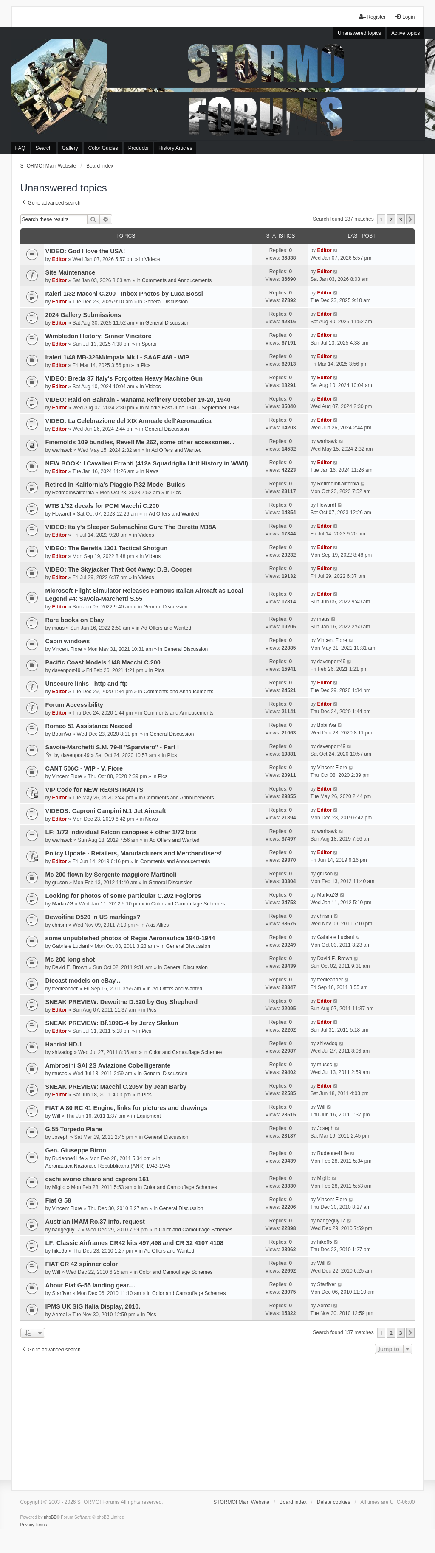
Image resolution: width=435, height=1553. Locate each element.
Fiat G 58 (58, 1200)
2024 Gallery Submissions (83, 314)
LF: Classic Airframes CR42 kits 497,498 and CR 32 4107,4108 (134, 1242)
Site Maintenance (70, 272)
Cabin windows (67, 641)
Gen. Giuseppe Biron (75, 1150)
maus (58, 628)
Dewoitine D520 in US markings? (93, 917)
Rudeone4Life (68, 1158)
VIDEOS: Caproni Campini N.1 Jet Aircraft (105, 810)
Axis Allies (157, 925)
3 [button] (400, 219)
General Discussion (166, 302)
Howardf (61, 514)
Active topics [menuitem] (405, 33)
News (152, 471)
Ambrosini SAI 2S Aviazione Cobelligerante (108, 1065)
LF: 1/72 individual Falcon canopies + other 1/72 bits (121, 832)
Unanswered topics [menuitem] (359, 33)
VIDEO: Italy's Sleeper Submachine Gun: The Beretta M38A (130, 527)
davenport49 (66, 670)
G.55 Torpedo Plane (73, 1129)
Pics (145, 365)
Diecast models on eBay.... (83, 980)
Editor (59, 259)
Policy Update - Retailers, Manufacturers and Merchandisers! (133, 853)
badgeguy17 (66, 1230)
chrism (59, 925)
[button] (410, 219)
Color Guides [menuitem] (103, 148)
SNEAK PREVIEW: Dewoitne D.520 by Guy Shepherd (121, 1001)
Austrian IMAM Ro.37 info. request (95, 1221)
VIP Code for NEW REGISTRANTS (94, 789)
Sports (148, 344)
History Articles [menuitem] (175, 148)
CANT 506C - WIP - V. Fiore (84, 768)
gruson (60, 883)
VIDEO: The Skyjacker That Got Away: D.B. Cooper (118, 569)
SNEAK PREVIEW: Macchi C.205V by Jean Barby (115, 1086)
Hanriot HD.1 (63, 1044)
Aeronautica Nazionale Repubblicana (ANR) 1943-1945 (108, 1166)
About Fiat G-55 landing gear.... (90, 1285)
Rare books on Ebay (74, 620)
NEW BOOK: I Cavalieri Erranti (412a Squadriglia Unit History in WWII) (146, 463)
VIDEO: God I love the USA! (85, 251)
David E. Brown (70, 967)
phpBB (50, 1517)
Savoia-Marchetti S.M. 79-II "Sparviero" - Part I (112, 747)
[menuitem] (27, 1525)
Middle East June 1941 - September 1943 (192, 408)
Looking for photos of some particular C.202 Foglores (123, 895)
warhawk (62, 450)
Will (56, 1116)
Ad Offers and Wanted (177, 450)
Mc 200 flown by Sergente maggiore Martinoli (111, 874)
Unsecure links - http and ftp (86, 683)
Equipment (148, 1116)
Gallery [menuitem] (70, 148)
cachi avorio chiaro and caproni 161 (97, 1179)
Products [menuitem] (138, 148)
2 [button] (391, 219)
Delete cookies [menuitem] (333, 1502)
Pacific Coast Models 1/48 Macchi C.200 (103, 662)
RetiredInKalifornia (73, 493)
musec (59, 1073)
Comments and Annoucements (177, 280)
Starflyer (61, 1293)
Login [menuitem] (405, 17)
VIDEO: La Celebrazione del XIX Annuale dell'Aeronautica (128, 421)
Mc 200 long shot (70, 959)
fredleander (65, 989)
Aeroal (59, 1315)
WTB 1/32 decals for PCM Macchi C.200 (102, 505)
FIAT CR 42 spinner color (81, 1264)
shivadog (62, 1052)
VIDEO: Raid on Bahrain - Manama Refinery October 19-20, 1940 (138, 399)
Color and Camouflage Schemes (188, 904)
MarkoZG (62, 904)
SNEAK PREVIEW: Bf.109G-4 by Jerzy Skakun (111, 1023)
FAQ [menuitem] (20, 148)
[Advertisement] (217, 1419)
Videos (152, 259)
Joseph (60, 1137)
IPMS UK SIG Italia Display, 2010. (93, 1306)
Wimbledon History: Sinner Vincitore (98, 336)
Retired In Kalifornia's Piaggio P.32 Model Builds (115, 484)
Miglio (58, 1187)
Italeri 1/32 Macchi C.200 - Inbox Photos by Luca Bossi (124, 293)
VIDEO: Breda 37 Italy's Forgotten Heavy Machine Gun (124, 378)
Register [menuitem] (372, 17)
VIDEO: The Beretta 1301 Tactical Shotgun (106, 548)
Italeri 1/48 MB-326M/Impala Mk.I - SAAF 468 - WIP (117, 357)
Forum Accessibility (74, 704)
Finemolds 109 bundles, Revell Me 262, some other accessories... (140, 442)
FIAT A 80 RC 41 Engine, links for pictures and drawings (126, 1107)
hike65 (59, 1251)
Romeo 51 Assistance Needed (88, 726)
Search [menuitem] (44, 148)
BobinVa (61, 734)
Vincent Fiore (67, 649)
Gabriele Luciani (70, 946)
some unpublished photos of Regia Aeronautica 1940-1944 (130, 938)
